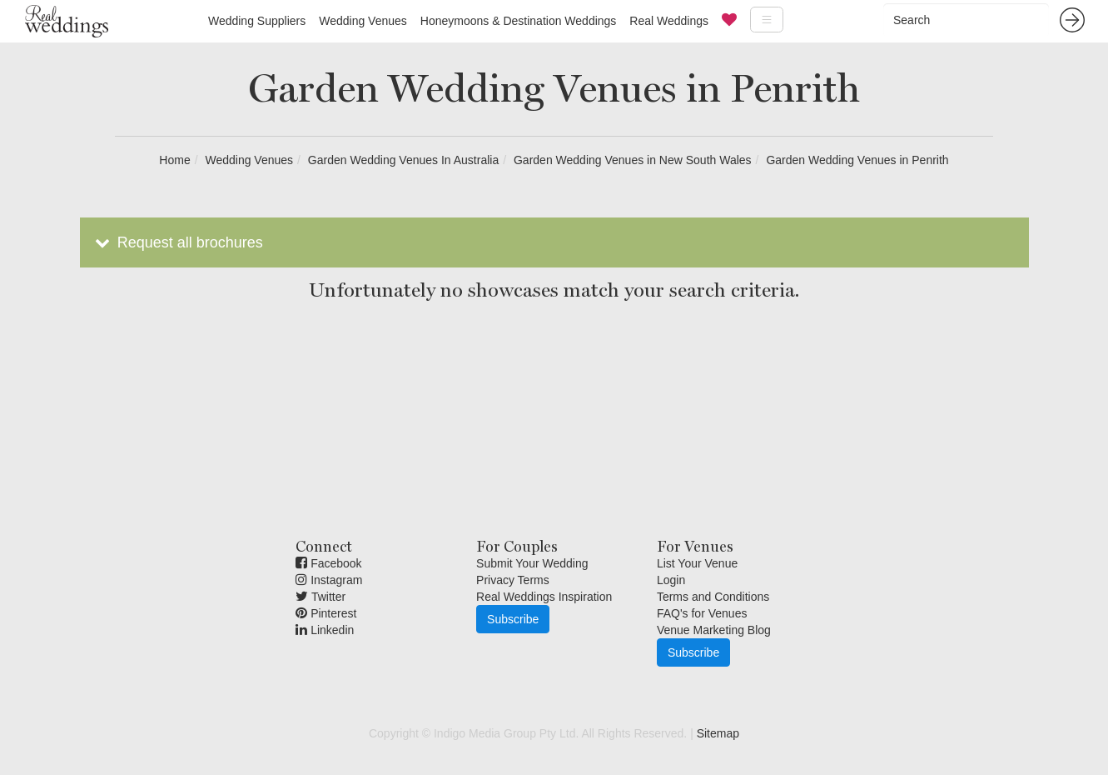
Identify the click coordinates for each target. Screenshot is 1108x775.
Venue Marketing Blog (714, 630)
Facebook (328, 563)
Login (671, 580)
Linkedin (325, 630)
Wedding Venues (363, 21)
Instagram (329, 580)
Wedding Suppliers (257, 21)
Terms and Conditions (713, 596)
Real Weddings (668, 21)
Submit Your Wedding (532, 563)
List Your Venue (697, 563)
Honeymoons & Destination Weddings (518, 21)
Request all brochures (177, 242)
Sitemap (718, 733)
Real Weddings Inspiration (544, 596)
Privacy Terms (512, 580)
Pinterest (326, 613)
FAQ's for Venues (702, 613)
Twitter (320, 596)
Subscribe (513, 619)
